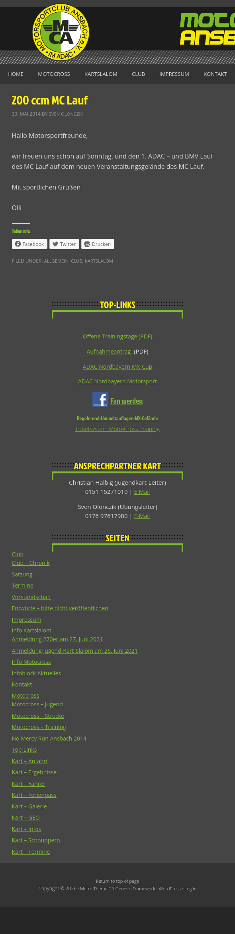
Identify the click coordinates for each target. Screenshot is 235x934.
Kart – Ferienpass (36, 821)
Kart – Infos (27, 855)
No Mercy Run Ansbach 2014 (52, 765)
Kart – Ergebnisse (36, 799)
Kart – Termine (32, 878)
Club (160, 74)
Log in (193, 915)
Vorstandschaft (33, 622)
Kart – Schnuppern (37, 866)
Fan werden (126, 425)
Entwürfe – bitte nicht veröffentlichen (63, 634)
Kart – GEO (27, 844)
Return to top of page (117, 907)
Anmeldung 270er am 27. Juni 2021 (60, 665)
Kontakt (117, 96)
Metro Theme (91, 915)
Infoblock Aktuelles (38, 699)
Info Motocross (33, 688)
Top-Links (25, 776)
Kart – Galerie (30, 833)
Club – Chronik (32, 588)
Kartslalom (119, 74)
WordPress (171, 915)
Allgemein (57, 283)
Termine (23, 611)
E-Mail (142, 516)
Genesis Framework (135, 915)
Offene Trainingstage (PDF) (117, 359)
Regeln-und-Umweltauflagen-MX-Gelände (117, 442)
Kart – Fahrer (30, 810)
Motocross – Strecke (40, 742)
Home (29, 74)
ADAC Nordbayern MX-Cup (117, 390)
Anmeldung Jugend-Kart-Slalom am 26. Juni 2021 (79, 677)
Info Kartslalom (33, 656)
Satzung (23, 599)
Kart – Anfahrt (31, 787)
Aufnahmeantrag (108, 375)
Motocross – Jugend (39, 731)
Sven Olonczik (67, 136)
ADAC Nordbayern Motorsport (117, 405)
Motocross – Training (41, 753)
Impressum (198, 74)
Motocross (70, 74)
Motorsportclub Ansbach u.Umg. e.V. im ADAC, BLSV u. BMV (117, 32)
